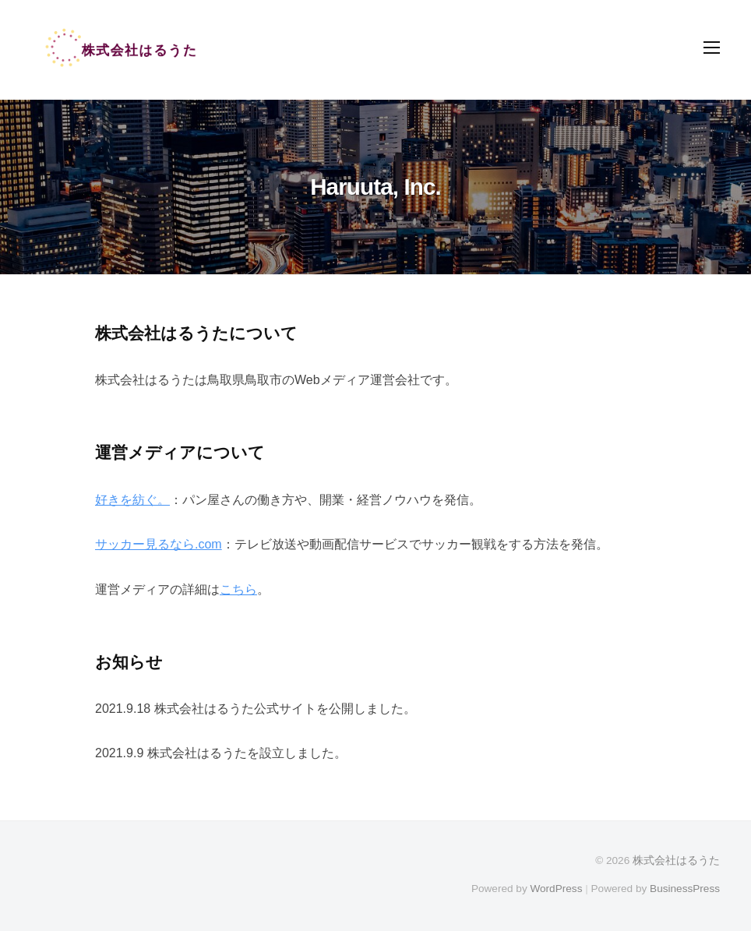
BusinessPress (685, 888)
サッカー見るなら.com (158, 544)
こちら (238, 589)
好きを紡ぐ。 (132, 499)
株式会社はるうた (676, 860)
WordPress (556, 888)
